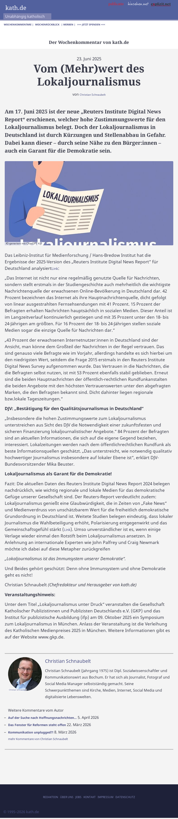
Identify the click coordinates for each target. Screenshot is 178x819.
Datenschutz (136, 797)
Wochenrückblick (58, 25)
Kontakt (90, 797)
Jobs (75, 797)
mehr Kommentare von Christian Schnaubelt (46, 740)
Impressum (111, 797)
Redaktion (39, 797)
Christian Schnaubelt (92, 95)
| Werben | (84, 25)
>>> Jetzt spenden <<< (112, 25)
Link (56, 269)
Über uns (60, 797)
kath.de (18, 7)
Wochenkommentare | (22, 25)
